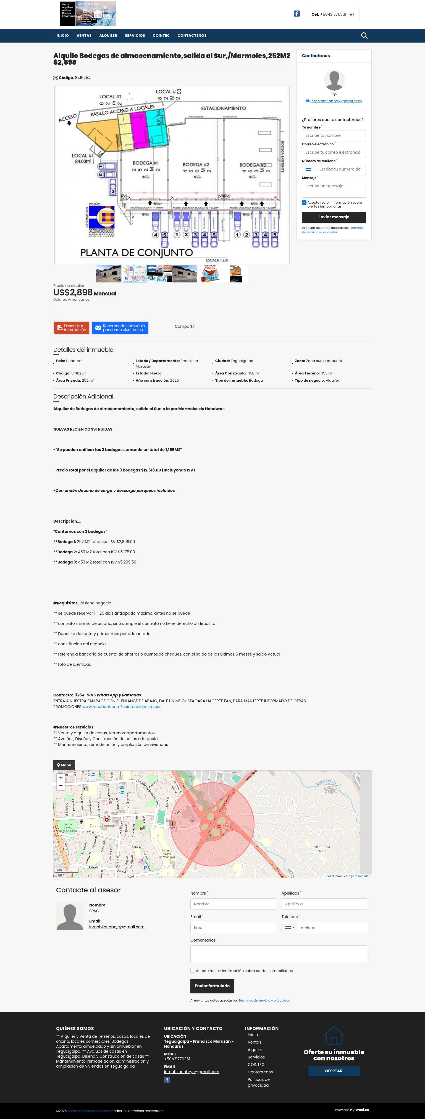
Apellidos (292, 893)
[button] (285, 91)
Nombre (199, 893)
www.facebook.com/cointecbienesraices (121, 706)
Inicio (63, 35)
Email (196, 916)
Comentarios (203, 940)
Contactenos (192, 35)
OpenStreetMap (359, 876)
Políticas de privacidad (259, 1082)
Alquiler (108, 35)
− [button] (61, 786)
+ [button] (61, 778)
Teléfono (291, 916)
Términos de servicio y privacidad (332, 230)
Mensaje (310, 177)
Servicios (135, 35)
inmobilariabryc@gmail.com (336, 101)
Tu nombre (312, 127)
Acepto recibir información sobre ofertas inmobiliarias (244, 970)
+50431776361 (333, 14)
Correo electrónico (319, 144)
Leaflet (329, 876)
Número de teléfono (320, 161)
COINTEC (161, 35)
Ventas (84, 35)
